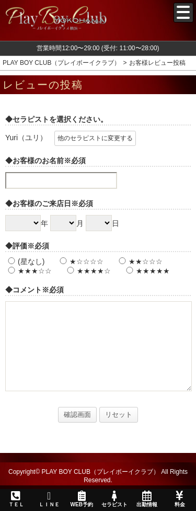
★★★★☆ (87, 271)
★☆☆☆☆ (80, 261)
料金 (179, 499)
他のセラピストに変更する (95, 138)
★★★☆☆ (28, 271)
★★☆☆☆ (139, 261)
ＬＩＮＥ (48, 499)
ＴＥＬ (16, 499)
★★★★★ (146, 271)
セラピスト (114, 499)
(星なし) (24, 261)
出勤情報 (147, 499)
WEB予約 (81, 499)
